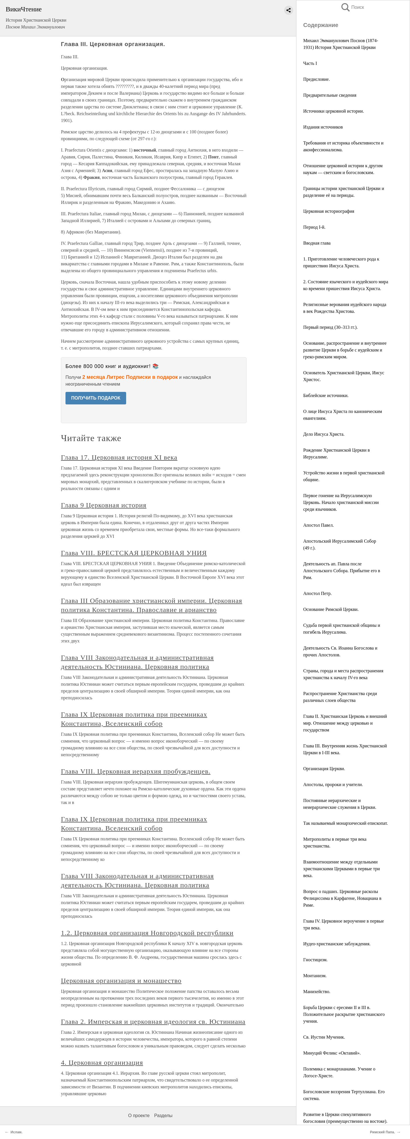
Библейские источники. (325, 395)
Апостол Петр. (317, 593)
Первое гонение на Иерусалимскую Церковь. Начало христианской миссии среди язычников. (341, 502)
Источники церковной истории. (333, 111)
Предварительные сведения (329, 95)
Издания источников (323, 127)
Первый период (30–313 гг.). (330, 327)
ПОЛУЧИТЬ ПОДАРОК (95, 398)
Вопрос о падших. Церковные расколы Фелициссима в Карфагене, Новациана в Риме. (342, 898)
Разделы (163, 1115)
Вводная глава (317, 243)
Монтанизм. (315, 975)
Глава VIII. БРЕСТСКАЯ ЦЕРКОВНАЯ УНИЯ (134, 553)
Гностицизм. (315, 959)
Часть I (310, 63)
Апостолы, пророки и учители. (333, 784)
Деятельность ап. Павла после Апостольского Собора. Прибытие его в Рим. (341, 570)
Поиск (352, 7)
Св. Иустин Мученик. (324, 1037)
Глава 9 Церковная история (103, 505)
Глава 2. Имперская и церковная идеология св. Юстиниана (153, 1021)
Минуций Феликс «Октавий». (332, 1053)
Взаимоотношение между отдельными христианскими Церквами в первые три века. (341, 868)
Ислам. (16, 1132)
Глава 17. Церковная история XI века (119, 457)
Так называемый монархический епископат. (345, 823)
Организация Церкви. (324, 768)
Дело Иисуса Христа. (324, 434)
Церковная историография (328, 211)
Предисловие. (316, 79)
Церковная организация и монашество (121, 980)
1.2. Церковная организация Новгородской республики (147, 933)
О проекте (138, 1115)
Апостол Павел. (318, 525)
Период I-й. (314, 227)
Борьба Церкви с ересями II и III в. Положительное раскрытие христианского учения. (344, 1014)
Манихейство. (316, 991)
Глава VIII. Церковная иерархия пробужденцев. (135, 771)
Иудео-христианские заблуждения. (336, 943)
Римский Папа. (382, 1132)
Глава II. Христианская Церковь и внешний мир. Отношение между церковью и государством (345, 723)
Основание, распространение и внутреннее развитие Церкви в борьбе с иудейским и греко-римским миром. (345, 350)
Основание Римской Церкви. (331, 609)
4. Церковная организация (102, 1062)
